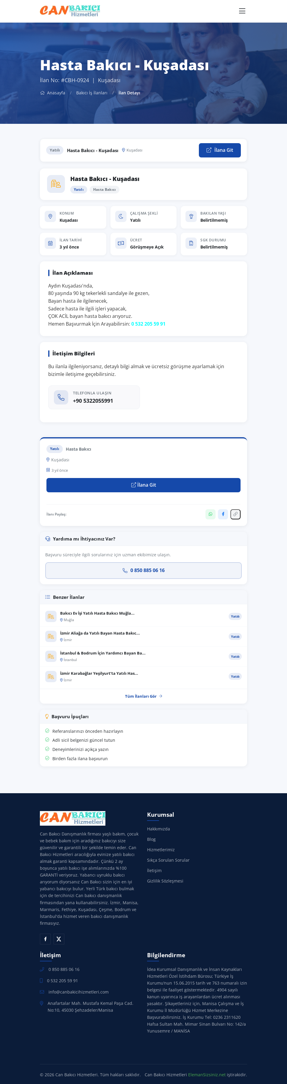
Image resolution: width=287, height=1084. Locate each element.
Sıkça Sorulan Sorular (168, 860)
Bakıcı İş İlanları (91, 93)
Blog (151, 839)
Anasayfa (52, 93)
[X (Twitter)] (59, 939)
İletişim (154, 870)
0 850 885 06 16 (144, 570)
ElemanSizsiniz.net (207, 1074)
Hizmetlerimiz (161, 849)
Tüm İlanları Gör (143, 696)
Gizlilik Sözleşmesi (165, 881)
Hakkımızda (158, 829)
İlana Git (220, 150)
